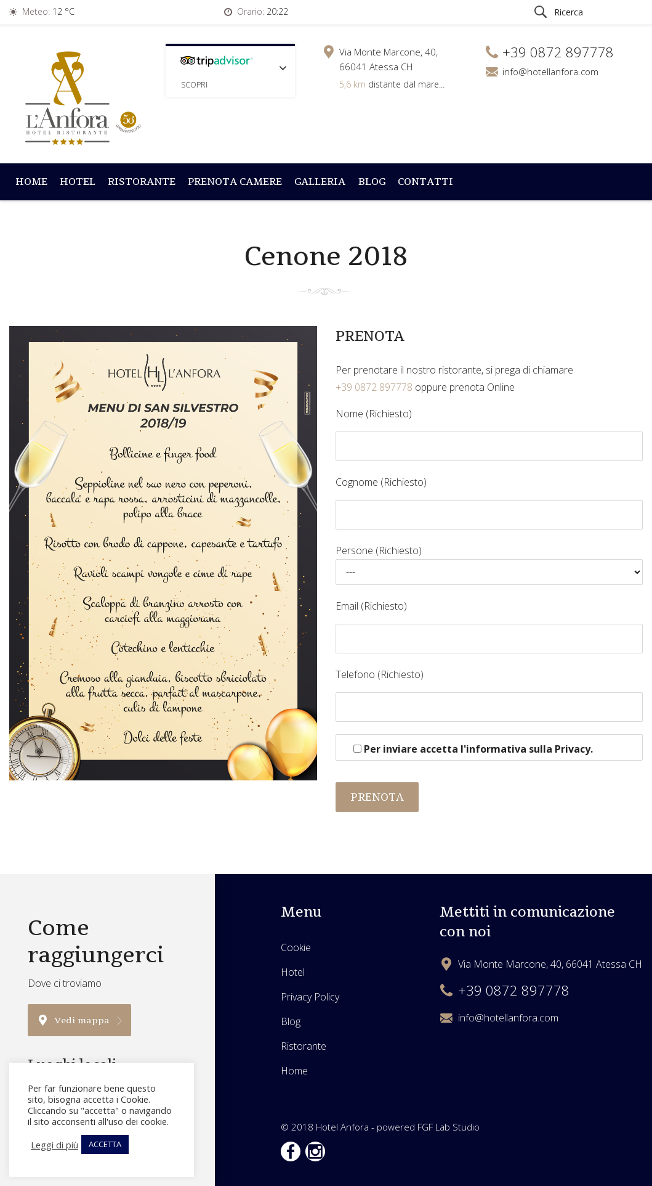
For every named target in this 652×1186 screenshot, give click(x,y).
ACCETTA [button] (105, 1144)
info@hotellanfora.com (550, 71)
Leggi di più (54, 1144)
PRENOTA (377, 797)
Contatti (425, 181)
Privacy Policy (310, 997)
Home (31, 181)
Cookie (296, 947)
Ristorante (141, 181)
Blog (371, 181)
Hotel (77, 181)
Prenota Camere (235, 181)
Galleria (319, 181)
